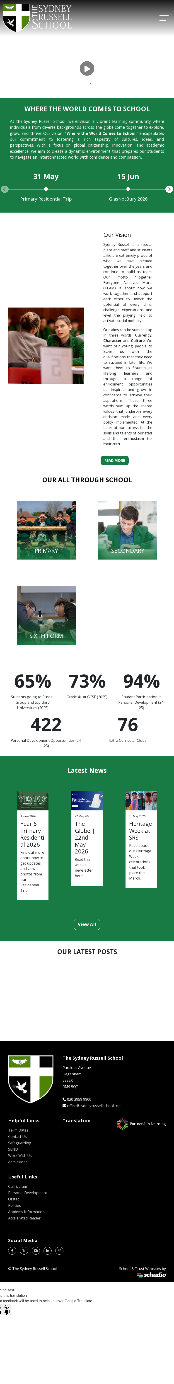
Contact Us (17, 1136)
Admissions (17, 1161)
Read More (114, 460)
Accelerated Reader (24, 1218)
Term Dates (18, 1130)
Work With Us (20, 1155)
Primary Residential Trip (46, 199)
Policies (14, 1205)
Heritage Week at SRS (140, 830)
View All (87, 924)
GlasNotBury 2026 (128, 199)
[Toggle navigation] (164, 18)
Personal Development (27, 1192)
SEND (13, 1149)
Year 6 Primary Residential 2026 (32, 834)
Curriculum (17, 1186)
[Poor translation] (7, 1309)
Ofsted (13, 1199)
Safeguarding (19, 1142)
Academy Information (26, 1211)
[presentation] (5, 189)
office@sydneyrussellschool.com (94, 1105)
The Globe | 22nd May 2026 (85, 837)
